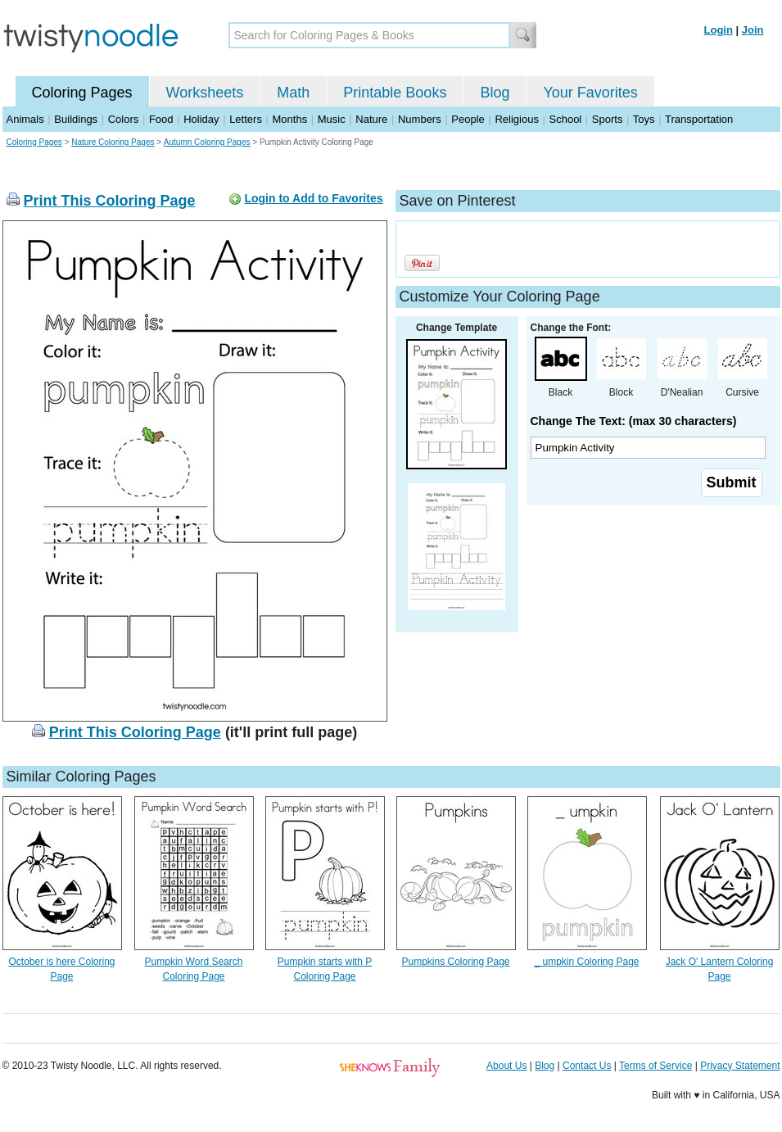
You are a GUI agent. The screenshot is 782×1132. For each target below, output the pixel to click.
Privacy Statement (740, 1065)
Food (161, 119)
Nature (371, 119)
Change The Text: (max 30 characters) (634, 421)
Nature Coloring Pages (112, 142)
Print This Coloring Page (110, 200)
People (467, 119)
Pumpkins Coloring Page (455, 961)
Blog (494, 92)
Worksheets (205, 92)
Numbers (419, 119)
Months (290, 119)
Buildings (75, 119)
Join (753, 30)
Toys (644, 119)
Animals (25, 119)
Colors (123, 119)
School (565, 119)
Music (332, 119)
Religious (516, 119)
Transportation (699, 119)
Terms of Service (655, 1065)
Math (293, 92)
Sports (607, 119)
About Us (506, 1065)
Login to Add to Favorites (313, 198)
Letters (245, 119)
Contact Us (587, 1065)
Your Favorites (590, 92)
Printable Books (394, 92)
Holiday (201, 119)
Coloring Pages (82, 92)
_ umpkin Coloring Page (586, 961)
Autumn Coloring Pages (207, 142)
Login (718, 30)
